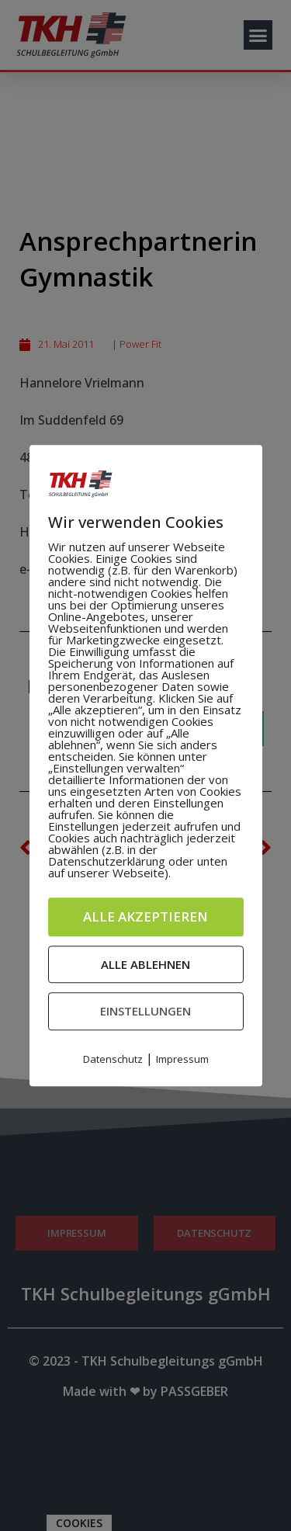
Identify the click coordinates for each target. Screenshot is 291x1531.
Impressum (182, 1059)
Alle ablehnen (145, 964)
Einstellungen (145, 1011)
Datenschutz (113, 1059)
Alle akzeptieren (145, 916)
